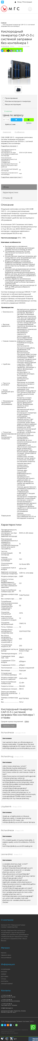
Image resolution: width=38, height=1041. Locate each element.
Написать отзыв (8, 726)
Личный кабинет (6, 957)
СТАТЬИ (3, 979)
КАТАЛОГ (4, 971)
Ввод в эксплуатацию (12, 104)
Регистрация (27, 2)
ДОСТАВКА (4, 976)
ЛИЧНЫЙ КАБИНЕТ (7, 983)
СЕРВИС (3, 974)
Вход (19, 2)
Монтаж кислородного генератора (17, 101)
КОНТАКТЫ (4, 981)
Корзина (3, 952)
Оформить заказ (6, 955)
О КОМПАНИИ (5, 969)
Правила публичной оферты (9, 1033)
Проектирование (10, 98)
